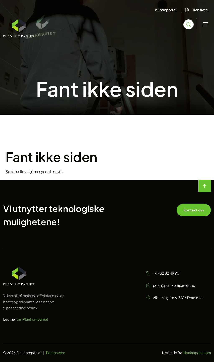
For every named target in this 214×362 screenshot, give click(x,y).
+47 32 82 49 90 (162, 273)
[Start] (19, 28)
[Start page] (18, 283)
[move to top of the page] (204, 186)
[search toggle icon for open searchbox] (188, 24)
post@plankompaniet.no (170, 285)
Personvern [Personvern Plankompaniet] (55, 352)
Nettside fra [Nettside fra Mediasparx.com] (186, 352)
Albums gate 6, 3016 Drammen (175, 297)
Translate (200, 10)
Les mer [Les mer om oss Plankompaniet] (25, 319)
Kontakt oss (193, 210)
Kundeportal (165, 10)
